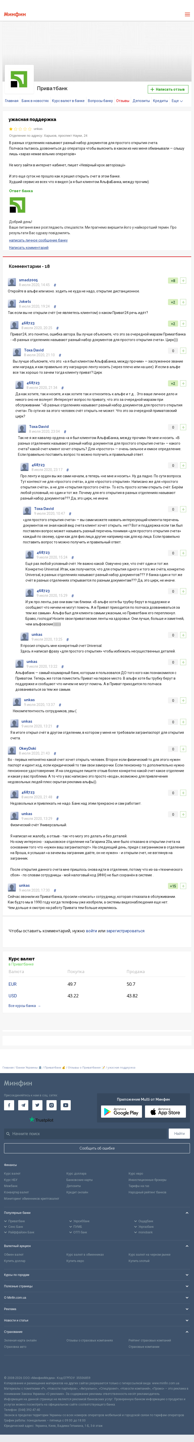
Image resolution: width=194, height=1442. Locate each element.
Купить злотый (139, 1260)
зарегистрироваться (125, 929)
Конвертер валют (16, 1191)
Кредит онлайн (77, 1191)
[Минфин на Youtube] (66, 1104)
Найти (179, 1133)
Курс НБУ (10, 1179)
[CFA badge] (15, 1365)
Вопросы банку (100, 100)
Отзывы (122, 100)
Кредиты (160, 100)
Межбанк (10, 1185)
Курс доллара (76, 1173)
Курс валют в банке (68, 100)
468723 (27, 322)
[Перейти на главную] (15, 14)
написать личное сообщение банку (38, 240)
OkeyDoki (27, 747)
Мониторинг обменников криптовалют (31, 1198)
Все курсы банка (22, 1005)
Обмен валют (13, 1254)
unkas (38, 128)
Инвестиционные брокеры (147, 1179)
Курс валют (12, 1173)
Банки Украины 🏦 (29, 1066)
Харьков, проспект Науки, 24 (65, 134)
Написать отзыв (168, 89)
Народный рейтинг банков (147, 1191)
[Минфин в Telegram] (23, 1104)
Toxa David (34, 349)
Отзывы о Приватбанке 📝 (87, 1066)
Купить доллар (14, 1260)
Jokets (25, 301)
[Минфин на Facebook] (9, 1104)
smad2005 (28, 279)
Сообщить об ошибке (97, 1147)
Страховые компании (144, 1346)
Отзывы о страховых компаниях (89, 1339)
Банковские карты (79, 1179)
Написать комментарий (28, 247)
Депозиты (141, 100)
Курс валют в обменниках (85, 1254)
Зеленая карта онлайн (20, 1339)
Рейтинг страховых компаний (150, 1339)
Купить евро (75, 1260)
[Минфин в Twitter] (37, 1104)
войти (91, 929)
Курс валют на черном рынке (150, 1254)
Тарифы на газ (139, 1185)
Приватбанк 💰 (54, 1066)
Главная (11, 100)
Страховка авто (15, 1346)
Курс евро (136, 1173)
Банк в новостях (35, 100)
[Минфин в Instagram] (51, 1104)
